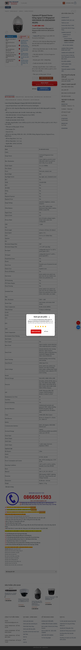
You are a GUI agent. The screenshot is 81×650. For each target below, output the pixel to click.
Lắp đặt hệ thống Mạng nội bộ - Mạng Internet (24, 42)
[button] (71, 3)
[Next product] (72, 11)
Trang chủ (7, 11)
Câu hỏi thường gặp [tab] (37, 100)
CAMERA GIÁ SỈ (65, 17)
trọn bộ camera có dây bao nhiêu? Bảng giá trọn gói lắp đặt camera (68, 57)
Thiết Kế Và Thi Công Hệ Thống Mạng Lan (67, 625)
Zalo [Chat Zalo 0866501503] (78, 327)
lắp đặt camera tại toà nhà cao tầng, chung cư (14, 551)
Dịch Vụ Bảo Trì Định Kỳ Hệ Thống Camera (50, 628)
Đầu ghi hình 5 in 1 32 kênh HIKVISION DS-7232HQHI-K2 (10, 595)
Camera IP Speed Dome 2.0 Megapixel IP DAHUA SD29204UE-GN (51, 599)
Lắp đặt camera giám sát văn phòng (12, 558)
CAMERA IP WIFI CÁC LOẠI (67, 20)
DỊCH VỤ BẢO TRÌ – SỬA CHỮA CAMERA (49, 632)
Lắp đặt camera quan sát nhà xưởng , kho (13, 562)
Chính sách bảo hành (28, 622)
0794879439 (64, 118)
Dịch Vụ (25, 637)
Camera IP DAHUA (68, 38)
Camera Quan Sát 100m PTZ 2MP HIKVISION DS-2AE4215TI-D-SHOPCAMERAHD (37, 603)
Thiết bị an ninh (65, 22)
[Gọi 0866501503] (78, 323)
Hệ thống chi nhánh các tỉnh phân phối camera (68, 639)
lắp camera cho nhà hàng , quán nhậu (12, 556)
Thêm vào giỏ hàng (46, 78)
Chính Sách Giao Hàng (28, 627)
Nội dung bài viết (10, 572)
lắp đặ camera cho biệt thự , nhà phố (12, 553)
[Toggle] (75, 32)
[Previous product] (75, 11)
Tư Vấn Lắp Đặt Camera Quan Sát (68, 622)
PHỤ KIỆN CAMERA (66, 61)
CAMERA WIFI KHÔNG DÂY (67, 52)
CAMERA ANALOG (67, 34)
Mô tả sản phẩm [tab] (10, 97)
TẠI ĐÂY (69, 81)
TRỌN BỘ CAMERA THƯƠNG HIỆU (68, 70)
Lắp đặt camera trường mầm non (11, 560)
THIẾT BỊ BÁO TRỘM (66, 64)
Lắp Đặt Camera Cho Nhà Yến (14, 563)
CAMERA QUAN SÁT (14, 11)
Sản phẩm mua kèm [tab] (41, 97)
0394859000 (64, 128)
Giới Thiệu (25, 635)
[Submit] (64, 3)
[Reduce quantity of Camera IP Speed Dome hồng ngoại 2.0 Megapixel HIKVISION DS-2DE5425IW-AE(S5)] (33, 78)
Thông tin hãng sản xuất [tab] (11, 100)
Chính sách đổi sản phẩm (29, 629)
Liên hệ (25, 643)
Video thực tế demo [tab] (31, 97)
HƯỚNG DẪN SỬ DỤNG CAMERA (49, 624)
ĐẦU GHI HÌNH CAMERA (68, 45)
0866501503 (64, 104)
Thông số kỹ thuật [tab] (21, 97)
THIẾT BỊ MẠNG (65, 66)
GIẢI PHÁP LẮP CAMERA (47, 636)
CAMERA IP (21, 11)
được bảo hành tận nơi (24, 516)
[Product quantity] (35, 78)
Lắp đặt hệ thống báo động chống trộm (24, 50)
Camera (6, 153)
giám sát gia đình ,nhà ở (13, 549)
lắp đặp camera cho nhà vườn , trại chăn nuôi (14, 565)
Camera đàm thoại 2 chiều (67, 25)
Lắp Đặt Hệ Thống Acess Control (68, 631)
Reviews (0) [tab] (20, 100)
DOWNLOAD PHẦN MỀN (47, 622)
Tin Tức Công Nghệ (46, 638)
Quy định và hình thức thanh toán (31, 632)
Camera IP (36, 36)
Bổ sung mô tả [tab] (27, 100)
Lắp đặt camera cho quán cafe (10, 554)
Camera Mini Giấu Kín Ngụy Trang (68, 29)
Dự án (24, 640)
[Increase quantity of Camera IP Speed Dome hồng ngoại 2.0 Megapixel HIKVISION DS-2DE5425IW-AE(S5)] (37, 78)
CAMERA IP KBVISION (68, 42)
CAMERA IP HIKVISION (28, 11)
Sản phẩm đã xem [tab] (51, 97)
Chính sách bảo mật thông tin (30, 624)
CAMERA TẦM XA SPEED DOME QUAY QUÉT (67, 49)
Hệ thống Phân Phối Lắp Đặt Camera (66, 635)
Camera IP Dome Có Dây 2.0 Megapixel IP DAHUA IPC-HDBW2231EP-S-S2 (23, 601)
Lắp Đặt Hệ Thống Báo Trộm (66, 629)
